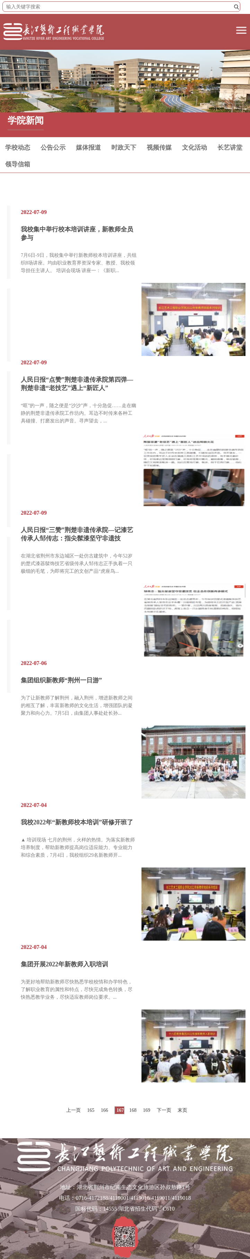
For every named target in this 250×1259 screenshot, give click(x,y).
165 (90, 1110)
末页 (182, 1110)
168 (133, 1110)
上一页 (73, 1110)
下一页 (164, 1110)
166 (104, 1110)
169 (146, 1110)
